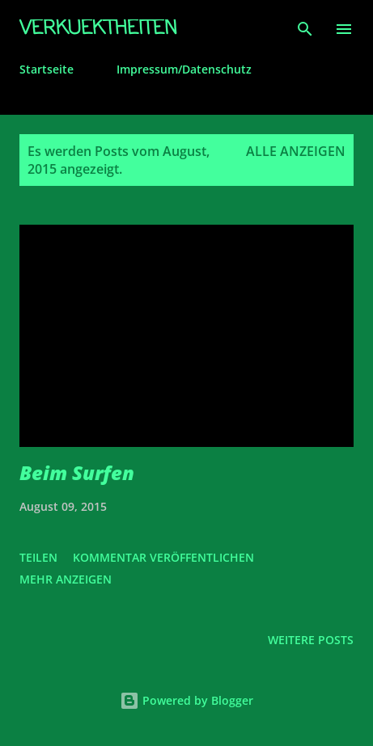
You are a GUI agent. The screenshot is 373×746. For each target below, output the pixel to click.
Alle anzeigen (295, 151)
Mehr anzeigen (65, 579)
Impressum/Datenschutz (184, 69)
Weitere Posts (311, 639)
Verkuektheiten (98, 29)
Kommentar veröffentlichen (163, 557)
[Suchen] (305, 29)
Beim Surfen (76, 472)
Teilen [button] (38, 557)
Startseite (46, 69)
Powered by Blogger (186, 700)
